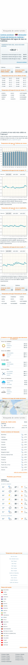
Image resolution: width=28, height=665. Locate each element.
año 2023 (22, 174)
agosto (13, 99)
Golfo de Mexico (14, 582)
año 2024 (15, 174)
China (5, 592)
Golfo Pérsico (13, 580)
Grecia (5, 610)
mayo (12, 93)
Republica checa (8, 631)
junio (12, 95)
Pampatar (3, 457)
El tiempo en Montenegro (6, 661)
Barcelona (3, 434)
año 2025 (8, 174)
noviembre (23, 97)
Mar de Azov (14, 556)
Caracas (3, 442)
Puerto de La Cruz (5, 464)
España (5, 605)
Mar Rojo (14, 563)
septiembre (23, 93)
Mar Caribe (14, 568)
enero (3, 93)
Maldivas (5, 622)
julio (12, 97)
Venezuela (22, 35)
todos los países (23, 647)
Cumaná (3, 444)
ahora (5, 289)
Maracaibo (3, 449)
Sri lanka (6, 635)
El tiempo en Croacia (20, 659)
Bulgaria (6, 589)
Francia (5, 608)
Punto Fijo (3, 462)
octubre (22, 95)
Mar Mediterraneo (14, 558)
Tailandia (6, 638)
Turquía (5, 642)
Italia (4, 619)
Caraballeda (4, 439)
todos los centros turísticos (20, 472)
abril (3, 99)
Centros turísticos (7, 35)
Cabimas (3, 437)
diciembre (23, 99)
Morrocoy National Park (7, 454)
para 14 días (5, 71)
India (4, 612)
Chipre (5, 594)
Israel (5, 617)
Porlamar (3, 459)
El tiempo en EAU (19, 656)
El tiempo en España (5, 659)
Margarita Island (5, 452)
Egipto (5, 603)
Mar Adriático (14, 575)
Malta (5, 624)
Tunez (5, 640)
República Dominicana (9, 633)
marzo (4, 97)
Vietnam (5, 644)
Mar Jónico (14, 577)
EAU (4, 601)
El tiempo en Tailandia (20, 654)
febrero (4, 95)
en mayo (20, 289)
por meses (20, 71)
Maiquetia (3, 447)
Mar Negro (14, 561)
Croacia (5, 596)
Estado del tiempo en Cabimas (12, 37)
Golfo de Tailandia (14, 573)
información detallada (22, 62)
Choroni (3, 469)
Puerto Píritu (4, 467)
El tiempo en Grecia (19, 657)
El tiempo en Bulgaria (5, 657)
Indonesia (6, 615)
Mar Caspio (14, 570)
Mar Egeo (14, 566)
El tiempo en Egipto (5, 654)
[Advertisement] (14, 14)
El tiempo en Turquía (5, 656)
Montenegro (7, 628)
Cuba (4, 599)
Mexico (5, 626)
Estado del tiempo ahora (8, 422)
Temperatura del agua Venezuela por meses (14, 293)
